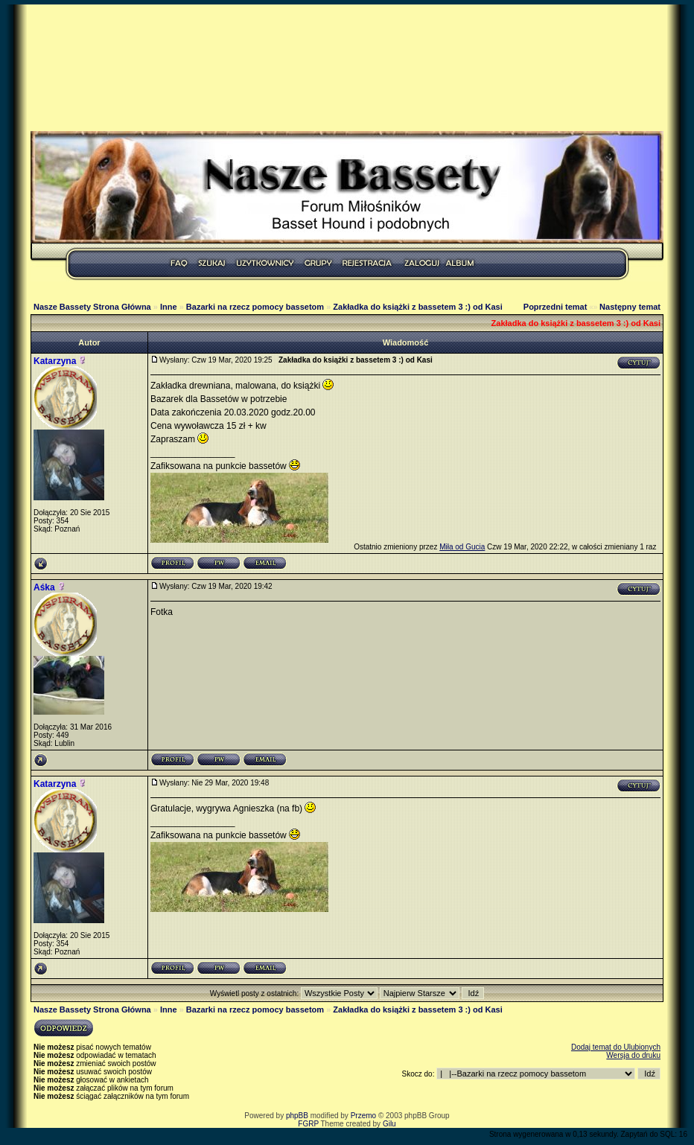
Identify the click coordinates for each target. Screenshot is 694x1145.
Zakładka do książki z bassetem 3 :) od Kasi (417, 306)
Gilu (389, 1124)
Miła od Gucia (462, 547)
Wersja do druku (633, 1055)
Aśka (44, 587)
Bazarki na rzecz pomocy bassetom (255, 306)
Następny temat (629, 306)
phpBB (297, 1115)
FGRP (308, 1124)
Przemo (363, 1115)
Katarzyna (55, 361)
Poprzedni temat (555, 306)
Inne (168, 306)
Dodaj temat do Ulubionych (615, 1047)
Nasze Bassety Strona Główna (92, 306)
